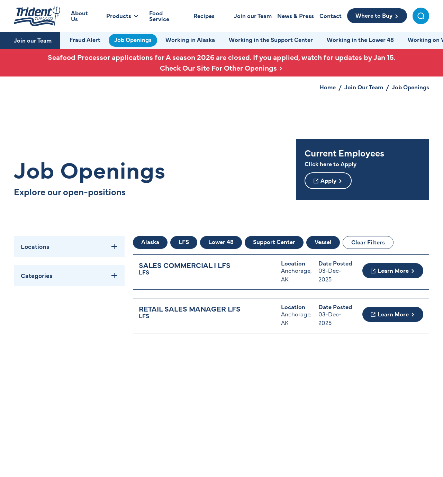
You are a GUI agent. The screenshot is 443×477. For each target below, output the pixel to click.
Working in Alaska (190, 39)
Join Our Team (363, 87)
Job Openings (133, 39)
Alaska (150, 241)
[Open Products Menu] (122, 16)
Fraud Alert (85, 39)
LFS (184, 241)
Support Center (274, 241)
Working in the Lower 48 (360, 39)
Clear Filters (368, 242)
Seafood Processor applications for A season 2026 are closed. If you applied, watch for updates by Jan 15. (221, 62)
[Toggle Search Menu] (421, 16)
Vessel (323, 241)
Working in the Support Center (271, 39)
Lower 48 (221, 241)
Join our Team (33, 40)
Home (327, 87)
